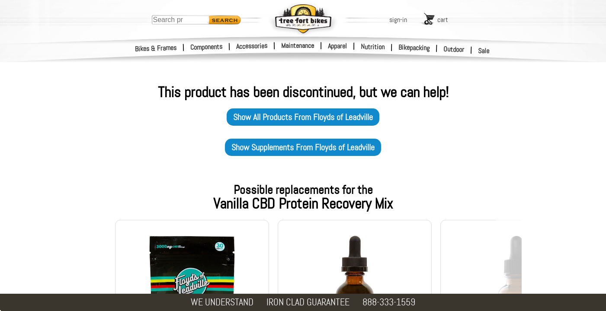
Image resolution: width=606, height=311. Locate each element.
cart (442, 19)
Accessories (251, 46)
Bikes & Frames (156, 48)
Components (206, 47)
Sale (484, 51)
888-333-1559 (388, 302)
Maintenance (297, 45)
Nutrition (373, 46)
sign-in (398, 19)
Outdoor (454, 49)
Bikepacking (414, 48)
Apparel (337, 46)
